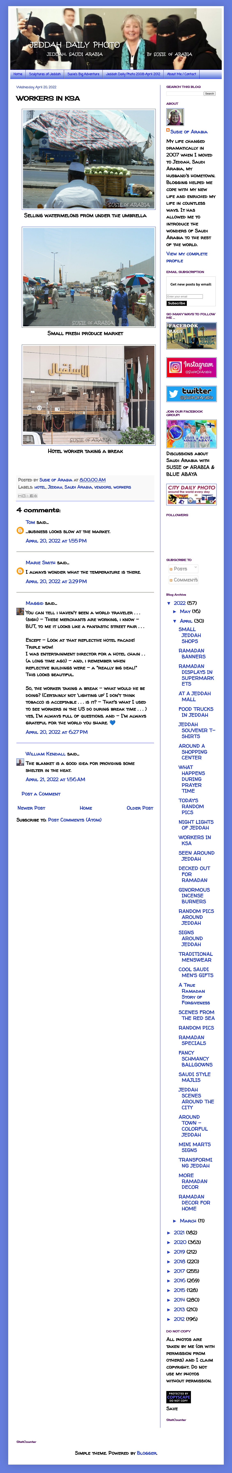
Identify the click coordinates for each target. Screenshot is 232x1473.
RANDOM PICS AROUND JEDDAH (196, 917)
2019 (180, 1252)
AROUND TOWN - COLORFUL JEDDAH (193, 1126)
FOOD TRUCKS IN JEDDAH (196, 712)
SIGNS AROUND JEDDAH (191, 938)
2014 (180, 1300)
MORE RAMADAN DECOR (193, 1181)
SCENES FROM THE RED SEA (197, 1015)
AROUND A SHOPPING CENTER (193, 752)
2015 (180, 1290)
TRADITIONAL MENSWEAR (196, 957)
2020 (181, 1242)
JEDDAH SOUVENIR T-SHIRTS (197, 730)
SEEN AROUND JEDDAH (197, 856)
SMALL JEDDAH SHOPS (190, 635)
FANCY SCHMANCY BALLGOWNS (195, 1059)
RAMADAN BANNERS (192, 653)
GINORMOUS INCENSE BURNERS (194, 896)
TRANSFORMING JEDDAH (195, 1163)
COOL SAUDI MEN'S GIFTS (196, 972)
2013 (180, 1309)
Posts (178, 568)
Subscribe (176, 303)
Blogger (146, 1453)
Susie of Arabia (189, 131)
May (186, 611)
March (189, 1220)
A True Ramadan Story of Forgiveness (194, 994)
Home (18, 74)
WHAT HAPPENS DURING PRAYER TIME (192, 779)
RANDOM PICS (196, 1027)
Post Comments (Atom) (74, 819)
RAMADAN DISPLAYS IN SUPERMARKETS (196, 675)
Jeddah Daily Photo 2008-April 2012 (133, 74)
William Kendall (45, 753)
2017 (180, 1271)
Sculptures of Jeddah (45, 74)
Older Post (140, 808)
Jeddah (55, 487)
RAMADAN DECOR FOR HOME (194, 1202)
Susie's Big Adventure (83, 74)
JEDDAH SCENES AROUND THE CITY (196, 1098)
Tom (30, 522)
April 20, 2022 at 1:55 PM (56, 540)
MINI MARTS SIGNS (195, 1147)
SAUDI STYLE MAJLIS (195, 1077)
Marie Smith (40, 562)
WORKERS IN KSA (195, 840)
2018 (180, 1261)
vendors (102, 487)
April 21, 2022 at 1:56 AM (55, 779)
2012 (180, 1319)
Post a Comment (41, 793)
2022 (180, 603)
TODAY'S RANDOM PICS (191, 806)
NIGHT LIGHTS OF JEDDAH (196, 825)
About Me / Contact (181, 74)
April (187, 621)
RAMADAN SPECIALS (192, 1040)
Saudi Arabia (78, 487)
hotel (40, 487)
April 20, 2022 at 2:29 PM (56, 581)
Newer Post (31, 808)
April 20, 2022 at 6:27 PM (57, 732)
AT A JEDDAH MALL (195, 696)
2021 (180, 1232)
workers (122, 487)
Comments (184, 579)
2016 (180, 1280)
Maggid (34, 603)
